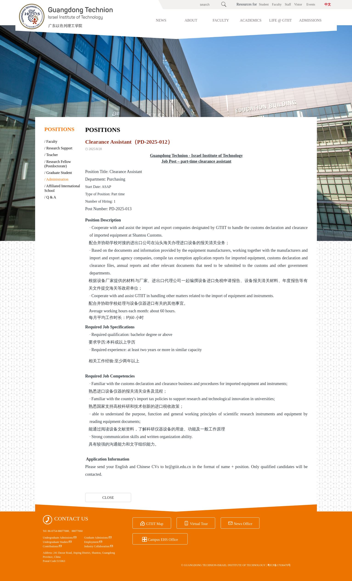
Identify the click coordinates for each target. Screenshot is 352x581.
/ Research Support (58, 148)
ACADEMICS (250, 20)
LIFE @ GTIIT (280, 20)
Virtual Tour (189, 522)
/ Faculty (50, 141)
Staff (288, 4)
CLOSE (108, 498)
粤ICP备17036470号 (279, 564)
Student (264, 4)
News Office (229, 522)
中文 (327, 4)
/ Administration (56, 179)
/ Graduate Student (58, 173)
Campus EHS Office (280, 522)
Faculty (277, 4)
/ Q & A (50, 197)
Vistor (298, 4)
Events (310, 4)
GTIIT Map (149, 522)
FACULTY (221, 20)
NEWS (161, 20)
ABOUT (191, 20)
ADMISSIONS (310, 20)
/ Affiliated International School (62, 188)
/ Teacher (51, 155)
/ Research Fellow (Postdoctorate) (57, 164)
